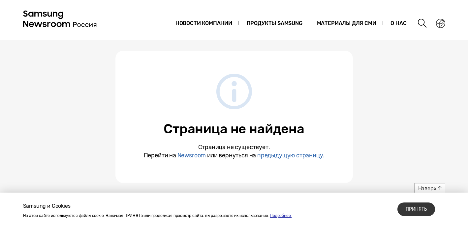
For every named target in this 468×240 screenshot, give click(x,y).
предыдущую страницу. (290, 155)
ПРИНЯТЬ (416, 209)
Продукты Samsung (274, 23)
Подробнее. (281, 215)
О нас (398, 23)
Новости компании (203, 23)
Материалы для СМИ (346, 23)
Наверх (427, 188)
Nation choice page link (440, 23)
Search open (422, 23)
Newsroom (191, 155)
